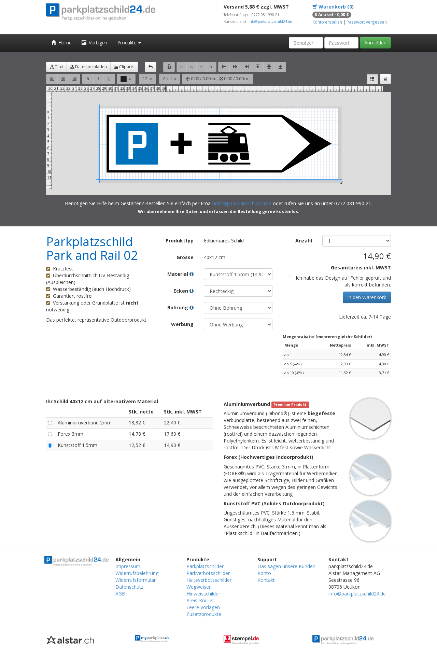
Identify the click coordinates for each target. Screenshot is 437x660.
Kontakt (266, 580)
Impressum (127, 566)
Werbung (182, 324)
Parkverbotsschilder (208, 573)
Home (61, 42)
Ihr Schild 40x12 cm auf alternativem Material (102, 401)
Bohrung (180, 307)
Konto (264, 573)
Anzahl (303, 240)
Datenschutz (129, 587)
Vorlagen (94, 42)
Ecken (183, 290)
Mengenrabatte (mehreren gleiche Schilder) (327, 336)
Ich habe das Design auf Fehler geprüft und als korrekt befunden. (340, 281)
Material (180, 274)
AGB (120, 593)
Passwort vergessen (367, 22)
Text (56, 67)
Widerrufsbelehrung (136, 573)
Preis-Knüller (200, 600)
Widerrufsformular (135, 580)
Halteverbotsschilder (208, 580)
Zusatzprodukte (203, 614)
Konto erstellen (327, 22)
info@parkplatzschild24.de (270, 21)
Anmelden (375, 42)
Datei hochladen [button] (88, 67)
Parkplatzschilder (205, 566)
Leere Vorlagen (203, 607)
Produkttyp (180, 240)
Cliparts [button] (124, 67)
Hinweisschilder (203, 593)
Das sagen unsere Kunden (286, 566)
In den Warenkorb (366, 297)
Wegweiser (198, 587)
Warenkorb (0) (333, 6)
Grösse (185, 257)
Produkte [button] (129, 42)
